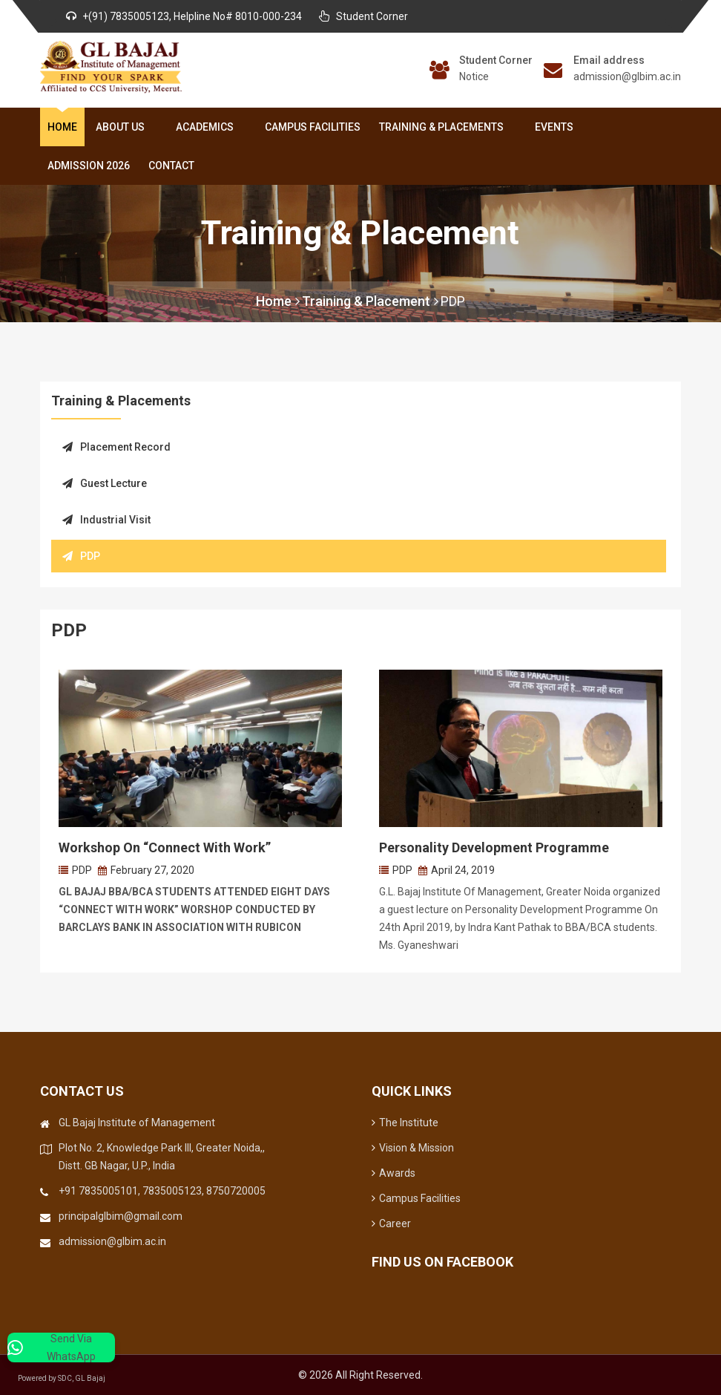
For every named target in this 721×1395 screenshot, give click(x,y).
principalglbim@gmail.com (120, 1216)
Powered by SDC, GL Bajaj (74, 1378)
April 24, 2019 (463, 870)
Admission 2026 (88, 165)
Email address (609, 60)
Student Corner (496, 60)
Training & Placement (370, 301)
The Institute (405, 1122)
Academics (208, 127)
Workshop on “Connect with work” (165, 847)
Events (554, 127)
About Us (123, 127)
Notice (474, 76)
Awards (393, 1173)
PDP (453, 301)
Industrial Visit (106, 520)
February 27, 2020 (152, 870)
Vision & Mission (413, 1148)
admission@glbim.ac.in (627, 76)
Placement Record (116, 447)
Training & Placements (444, 127)
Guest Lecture (104, 483)
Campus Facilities (312, 127)
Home (62, 127)
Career (391, 1223)
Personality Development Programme (494, 847)
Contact (171, 165)
